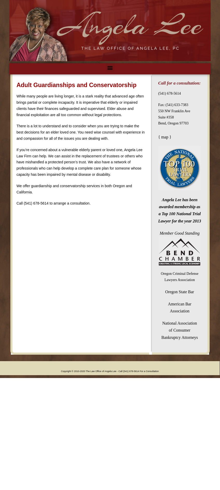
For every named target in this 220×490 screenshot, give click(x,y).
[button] (110, 67)
